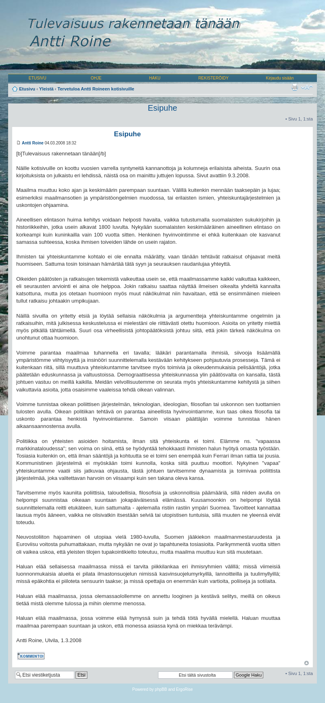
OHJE (96, 78)
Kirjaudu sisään (280, 78)
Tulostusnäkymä (294, 87)
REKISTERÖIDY (213, 78)
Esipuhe (162, 107)
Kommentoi (31, 656)
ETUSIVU (37, 78)
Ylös (306, 663)
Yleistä (46, 88)
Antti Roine (32, 143)
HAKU (154, 78)
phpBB (161, 689)
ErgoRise (184, 689)
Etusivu (27, 88)
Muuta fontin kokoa (307, 87)
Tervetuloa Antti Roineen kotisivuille (96, 88)
